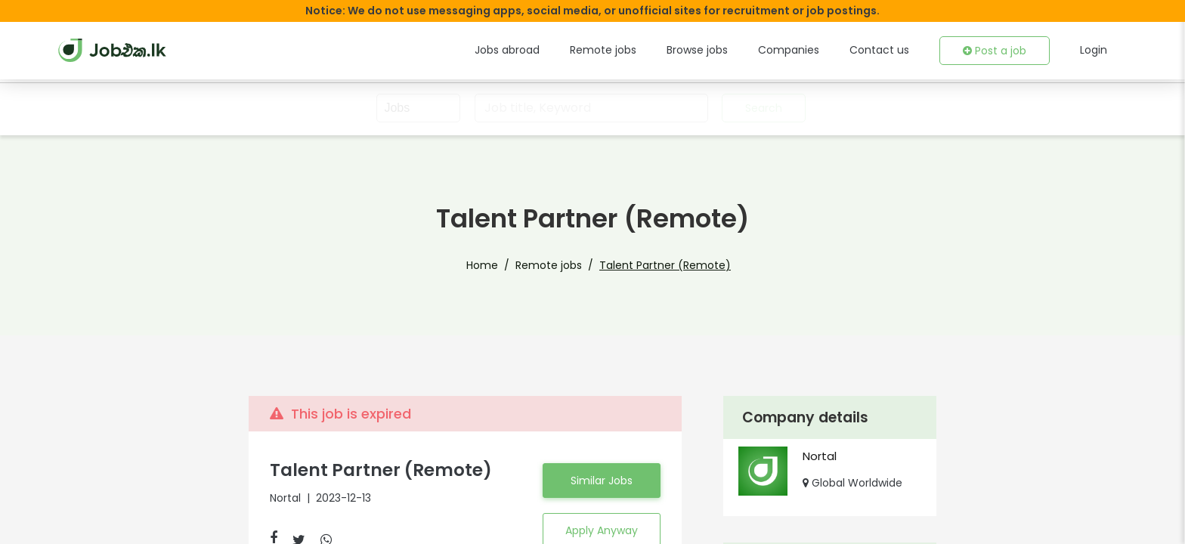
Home (497, 265)
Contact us (890, 50)
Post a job (998, 51)
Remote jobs (633, 50)
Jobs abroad (544, 50)
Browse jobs (721, 50)
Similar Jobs (601, 480)
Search (761, 108)
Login (1094, 50)
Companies (807, 50)
